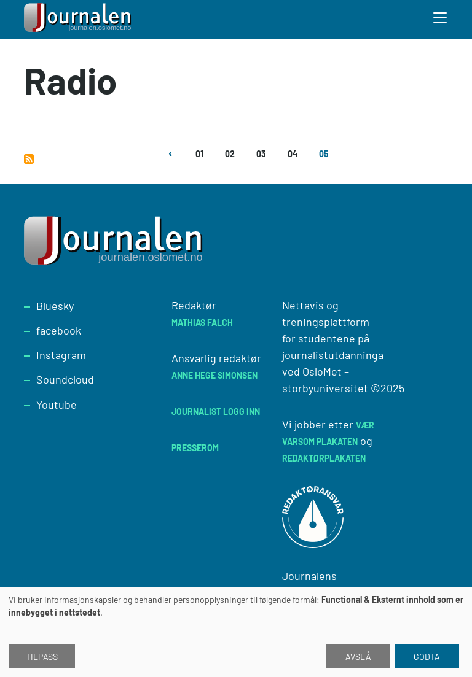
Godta (427, 656)
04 (292, 154)
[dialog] (236, 632)
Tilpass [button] (42, 656)
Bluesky (55, 305)
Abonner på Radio (29, 159)
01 (199, 154)
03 (261, 154)
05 (324, 154)
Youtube (56, 404)
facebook (58, 330)
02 (230, 154)
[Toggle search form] (440, 19)
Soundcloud (65, 379)
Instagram (61, 355)
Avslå (358, 656)
